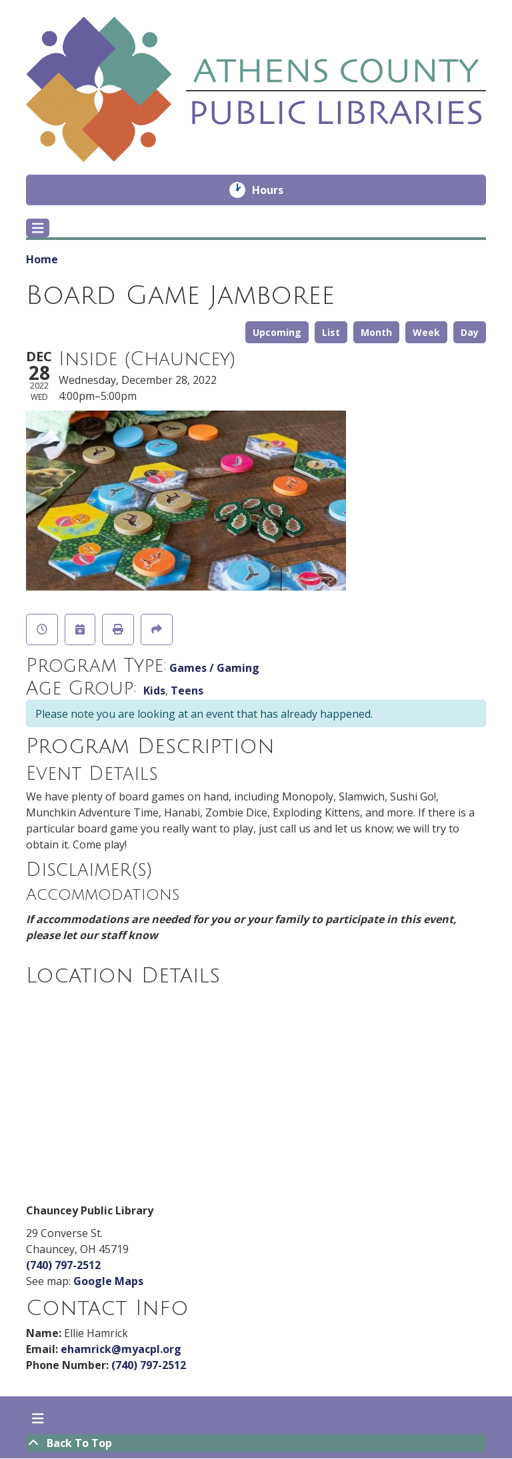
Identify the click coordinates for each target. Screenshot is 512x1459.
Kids (154, 690)
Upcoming (277, 332)
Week (426, 332)
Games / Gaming (214, 668)
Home (42, 259)
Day (470, 332)
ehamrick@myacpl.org (121, 1349)
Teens (187, 690)
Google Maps (108, 1281)
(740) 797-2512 (63, 1265)
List (331, 332)
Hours (277, 190)
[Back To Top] (256, 1443)
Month (376, 332)
